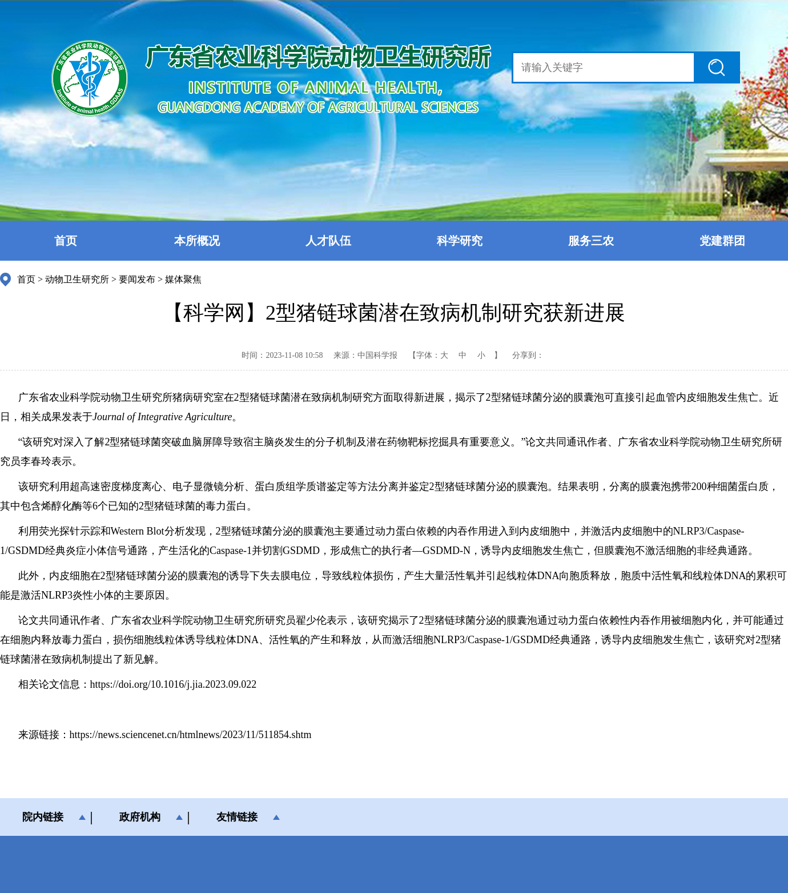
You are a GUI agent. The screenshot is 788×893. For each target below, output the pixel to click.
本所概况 (197, 240)
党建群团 (722, 240)
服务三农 (591, 240)
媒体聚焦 (183, 279)
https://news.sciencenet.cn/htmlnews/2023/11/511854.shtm (191, 734)
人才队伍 (328, 240)
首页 (65, 240)
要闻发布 (137, 279)
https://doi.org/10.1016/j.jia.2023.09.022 (173, 684)
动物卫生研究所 (77, 279)
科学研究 (460, 240)
